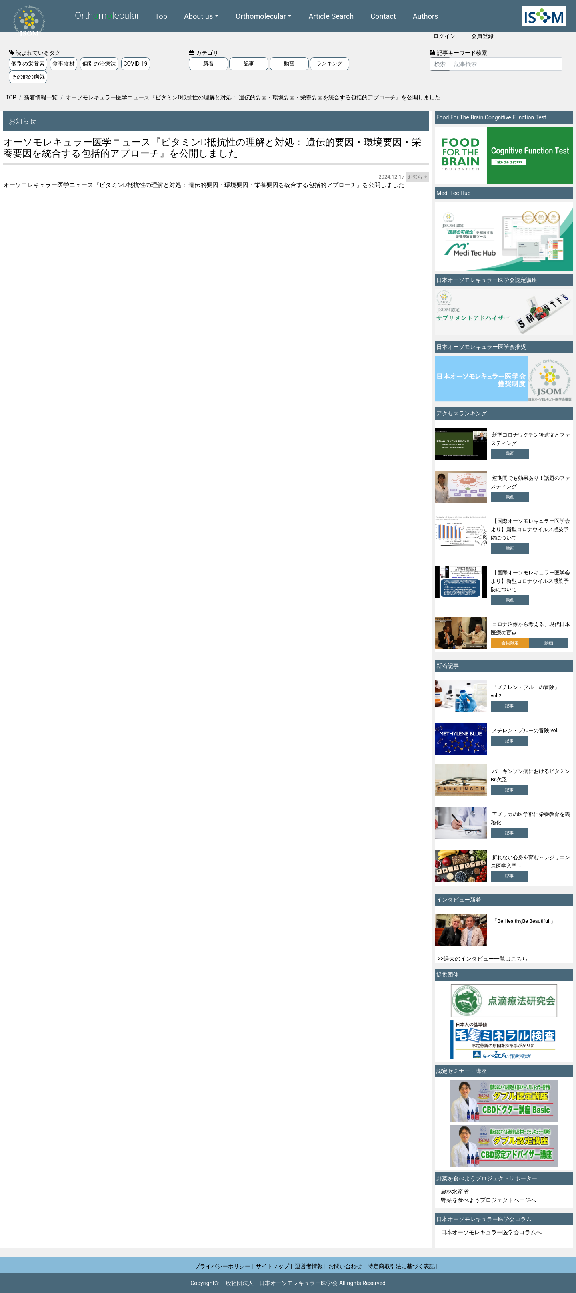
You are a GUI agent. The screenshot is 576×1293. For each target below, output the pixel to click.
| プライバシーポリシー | (222, 1266)
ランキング (329, 63)
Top (161, 16)
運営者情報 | (310, 1266)
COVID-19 (136, 63)
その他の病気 (28, 76)
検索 (440, 64)
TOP (11, 97)
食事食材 (63, 63)
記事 (249, 63)
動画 (289, 63)
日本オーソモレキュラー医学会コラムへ (491, 1232)
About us (198, 16)
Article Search (331, 16)
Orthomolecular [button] (261, 16)
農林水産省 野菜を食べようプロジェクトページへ (488, 1195)
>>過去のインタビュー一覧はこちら (483, 958)
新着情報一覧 (41, 97)
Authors (425, 16)
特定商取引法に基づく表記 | (403, 1266)
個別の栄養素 (28, 63)
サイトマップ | (274, 1266)
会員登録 (482, 36)
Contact (383, 16)
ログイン (444, 36)
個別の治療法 (99, 63)
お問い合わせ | (346, 1266)
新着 (208, 63)
